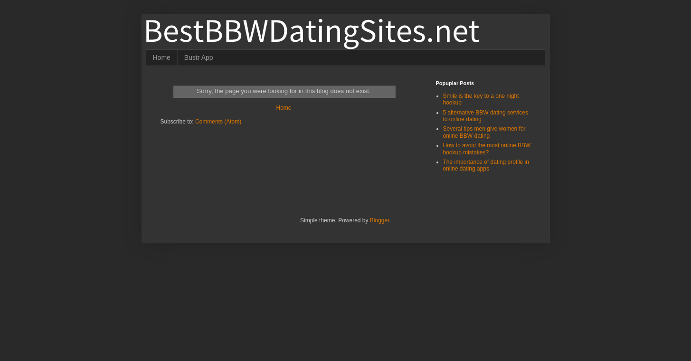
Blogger (379, 220)
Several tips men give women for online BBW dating (484, 132)
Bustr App (198, 57)
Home (161, 57)
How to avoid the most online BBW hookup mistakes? (487, 148)
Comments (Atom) (218, 121)
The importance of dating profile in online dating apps (486, 165)
